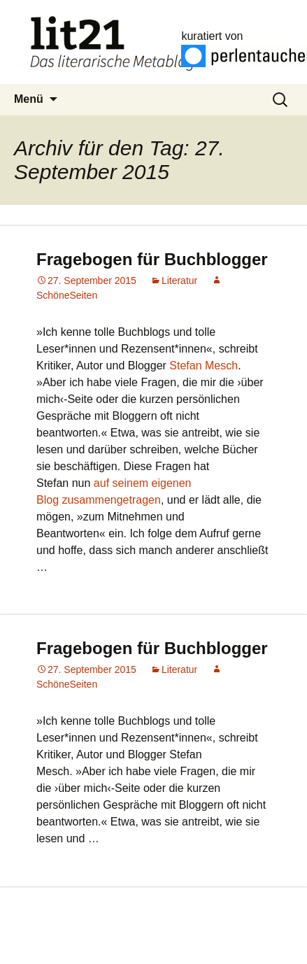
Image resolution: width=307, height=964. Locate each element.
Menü (28, 99)
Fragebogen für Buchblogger (152, 259)
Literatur (179, 280)
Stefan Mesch (203, 365)
